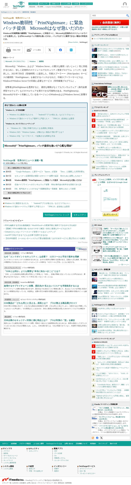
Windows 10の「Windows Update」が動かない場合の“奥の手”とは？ (37, 132)
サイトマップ (103, 443)
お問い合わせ (69, 443)
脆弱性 (41, 61)
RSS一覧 (83, 471)
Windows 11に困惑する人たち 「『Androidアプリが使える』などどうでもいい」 (43, 115)
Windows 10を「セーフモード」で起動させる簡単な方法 (32, 136)
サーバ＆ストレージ (11, 456)
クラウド (7, 451)
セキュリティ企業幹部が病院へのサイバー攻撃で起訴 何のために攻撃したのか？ (48, 176)
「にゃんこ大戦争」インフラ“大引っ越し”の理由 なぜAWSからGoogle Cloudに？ (112, 182)
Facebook (97, 438)
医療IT (56, 469)
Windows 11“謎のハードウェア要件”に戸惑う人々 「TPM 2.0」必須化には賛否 (42, 119)
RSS (93, 438)
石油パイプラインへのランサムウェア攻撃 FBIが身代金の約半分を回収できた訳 (48, 185)
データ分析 (58, 453)
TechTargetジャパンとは (54, 443)
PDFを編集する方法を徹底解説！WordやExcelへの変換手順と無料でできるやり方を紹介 (41, 225)
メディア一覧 (6, 483)
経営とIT (32, 469)
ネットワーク (8, 460)
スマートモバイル (10, 458)
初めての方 (113, 443)
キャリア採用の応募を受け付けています (108, 39)
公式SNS (15, 483)
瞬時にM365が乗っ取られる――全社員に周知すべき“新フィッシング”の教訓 (118, 89)
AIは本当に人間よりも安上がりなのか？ (112, 308)
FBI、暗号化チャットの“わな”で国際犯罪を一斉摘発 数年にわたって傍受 (45, 189)
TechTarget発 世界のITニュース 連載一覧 (23, 160)
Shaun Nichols (73, 42)
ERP (55, 451)
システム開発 (8, 469)
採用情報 (68, 483)
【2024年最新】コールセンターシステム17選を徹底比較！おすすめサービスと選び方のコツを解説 (45, 238)
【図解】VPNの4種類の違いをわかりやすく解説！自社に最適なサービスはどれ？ (38, 229)
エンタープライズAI (61, 460)
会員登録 (14, 443)
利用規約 (93, 443)
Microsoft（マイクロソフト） (15, 61)
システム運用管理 (10, 463)
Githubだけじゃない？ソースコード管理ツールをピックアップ (30, 232)
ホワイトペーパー (86, 469)
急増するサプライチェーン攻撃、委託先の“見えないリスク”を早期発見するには (41, 286)
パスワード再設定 (25, 443)
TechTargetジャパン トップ (57, 215)
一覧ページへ (124, 264)
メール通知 (37, 50)
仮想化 (6, 453)
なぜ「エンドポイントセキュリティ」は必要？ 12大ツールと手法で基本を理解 (41, 257)
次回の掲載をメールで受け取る (17, 163)
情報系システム (59, 458)
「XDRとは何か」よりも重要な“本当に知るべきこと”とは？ (32, 271)
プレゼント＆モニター (87, 473)
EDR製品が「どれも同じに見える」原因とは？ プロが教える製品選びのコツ (40, 303)
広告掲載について (81, 443)
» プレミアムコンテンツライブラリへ (105, 220)
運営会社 (61, 483)
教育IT (56, 471)
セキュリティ (80, 215)
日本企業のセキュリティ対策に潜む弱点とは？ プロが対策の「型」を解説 (39, 320)
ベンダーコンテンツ (101, 45)
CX (55, 456)
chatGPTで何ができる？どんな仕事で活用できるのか (26, 235)
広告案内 (23, 483)
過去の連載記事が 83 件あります (19, 193)
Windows (32, 61)
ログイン (5, 443)
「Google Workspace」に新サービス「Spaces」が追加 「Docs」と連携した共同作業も (50, 172)
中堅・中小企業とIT (36, 471)
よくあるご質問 (38, 443)
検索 (128, 15)
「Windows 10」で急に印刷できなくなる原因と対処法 (31, 128)
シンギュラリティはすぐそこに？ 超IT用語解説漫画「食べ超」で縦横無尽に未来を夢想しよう (115, 249)
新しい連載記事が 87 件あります (19, 168)
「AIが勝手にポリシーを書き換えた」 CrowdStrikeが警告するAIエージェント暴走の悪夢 (112, 150)
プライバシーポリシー (45, 483)
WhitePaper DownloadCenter (81, 249)
